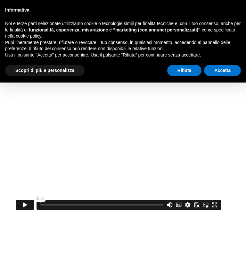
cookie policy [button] (28, 36)
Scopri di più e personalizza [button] (44, 70)
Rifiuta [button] (184, 70)
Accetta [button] (222, 70)
